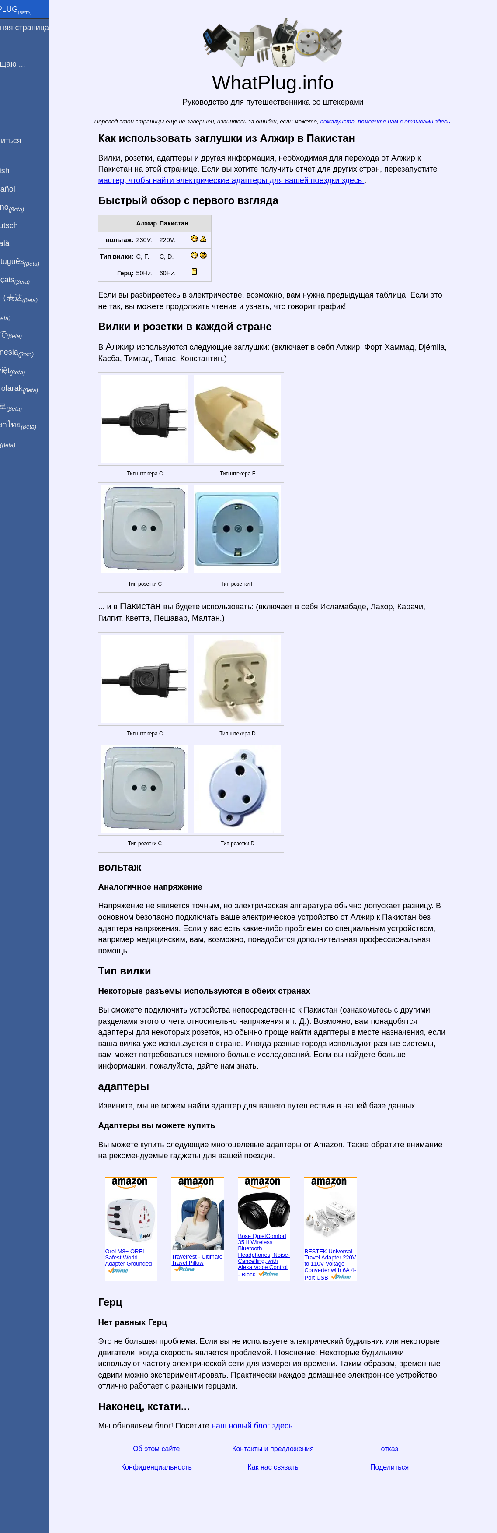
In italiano (29, 207)
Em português (37, 262)
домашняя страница (42, 27)
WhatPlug (33, 10)
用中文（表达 (36, 298)
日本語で (28, 334)
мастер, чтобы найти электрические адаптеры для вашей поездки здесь (246, 180)
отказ (404, 1448)
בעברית (25, 443)
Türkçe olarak (36, 389)
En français (32, 280)
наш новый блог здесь (266, 1425)
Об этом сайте (171, 1448)
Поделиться (404, 1467)
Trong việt (30, 371)
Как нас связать (287, 1467)
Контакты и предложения (288, 1448)
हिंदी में (23, 316)
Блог (13, 95)
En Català (22, 243)
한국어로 (28, 406)
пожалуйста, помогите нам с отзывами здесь (400, 121)
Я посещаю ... (30, 64)
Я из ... (17, 45)
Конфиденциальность (171, 1467)
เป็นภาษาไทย (35, 425)
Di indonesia (34, 352)
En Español (25, 189)
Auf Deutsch (26, 225)
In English (22, 170)
